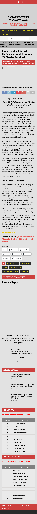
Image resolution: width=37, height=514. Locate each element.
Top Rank (25, 271)
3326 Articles (25, 335)
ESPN (5, 267)
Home (3, 30)
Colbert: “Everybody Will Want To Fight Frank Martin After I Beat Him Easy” (22, 396)
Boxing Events (13, 30)
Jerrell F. (15, 400)
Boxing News (25, 263)
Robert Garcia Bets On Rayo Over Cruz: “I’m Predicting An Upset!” (22, 385)
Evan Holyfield (15, 267)
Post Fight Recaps (15, 42)
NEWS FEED (4, 42)
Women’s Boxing (27, 30)
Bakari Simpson (12, 263)
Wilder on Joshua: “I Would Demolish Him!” (20, 375)
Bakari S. (6, 68)
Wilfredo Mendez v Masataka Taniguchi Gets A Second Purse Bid (18, 239)
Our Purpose (6, 34)
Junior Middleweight (10, 271)
